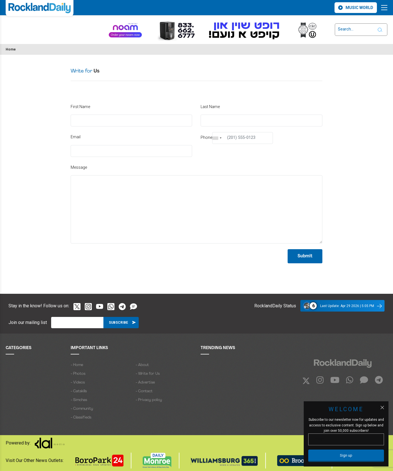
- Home (77, 365)
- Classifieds (81, 417)
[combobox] (217, 138)
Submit (305, 256)
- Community (82, 409)
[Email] (77, 322)
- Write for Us (148, 374)
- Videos (78, 382)
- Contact (144, 391)
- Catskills (79, 391)
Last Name (210, 106)
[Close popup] (382, 407)
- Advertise (145, 382)
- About (142, 365)
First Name (80, 106)
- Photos (78, 374)
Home (11, 49)
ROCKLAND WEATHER (31, 26)
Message (79, 167)
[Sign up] (346, 456)
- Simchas (79, 400)
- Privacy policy (149, 400)
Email (76, 137)
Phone (206, 137)
